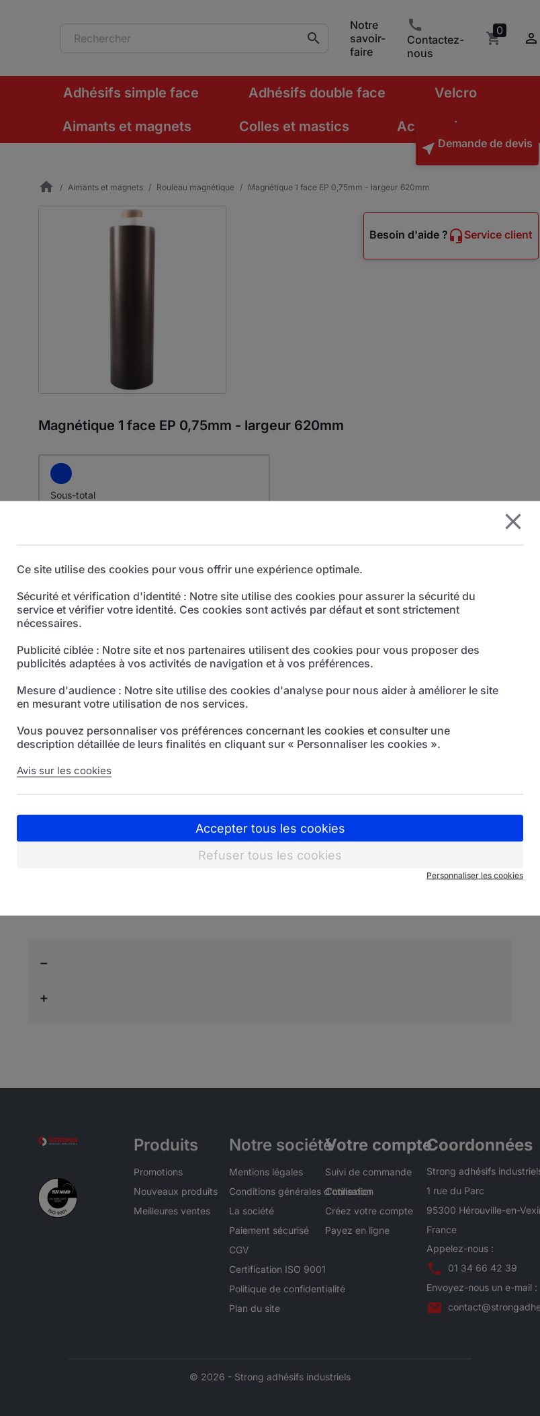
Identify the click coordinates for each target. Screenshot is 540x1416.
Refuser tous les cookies (270, 854)
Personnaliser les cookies (474, 875)
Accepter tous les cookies (270, 828)
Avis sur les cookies (64, 769)
